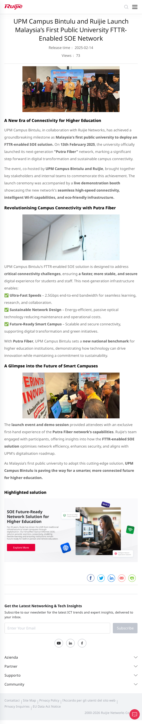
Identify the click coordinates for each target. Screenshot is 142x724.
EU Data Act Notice (47, 706)
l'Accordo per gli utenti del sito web (89, 700)
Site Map (29, 700)
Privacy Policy (49, 700)
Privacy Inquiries (17, 706)
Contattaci (12, 700)
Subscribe (125, 628)
